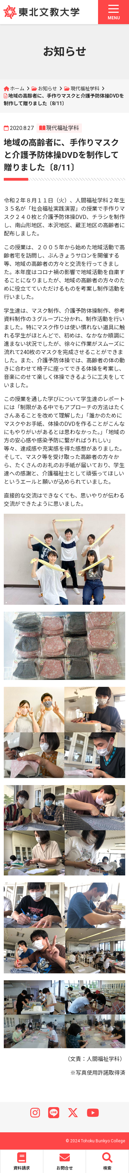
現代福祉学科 (85, 88)
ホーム (17, 88)
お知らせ (47, 88)
